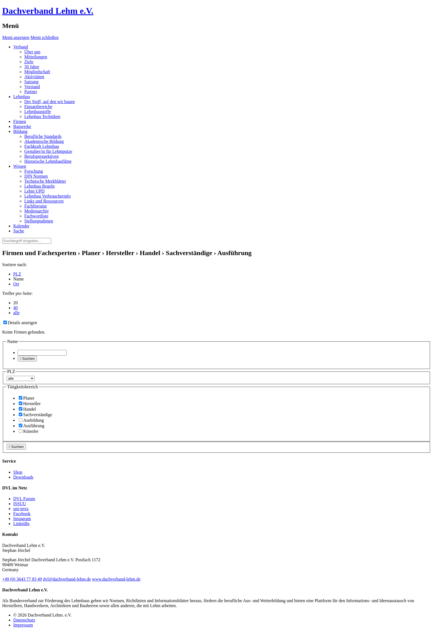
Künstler (28, 431)
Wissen (19, 166)
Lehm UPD (34, 191)
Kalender (21, 226)
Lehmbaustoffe (37, 111)
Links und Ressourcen (44, 201)
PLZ (17, 274)
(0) (22, 579)
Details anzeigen (20, 322)
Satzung (31, 81)
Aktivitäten (34, 76)
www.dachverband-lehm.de (116, 579)
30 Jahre (31, 66)
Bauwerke (22, 126)
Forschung (33, 171)
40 (15, 307)
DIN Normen (36, 176)
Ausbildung (31, 420)
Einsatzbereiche (38, 106)
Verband (20, 46)
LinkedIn (21, 523)
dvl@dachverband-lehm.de (67, 579)
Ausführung (31, 425)
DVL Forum (24, 498)
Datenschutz (24, 620)
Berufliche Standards (43, 136)
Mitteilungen (35, 56)
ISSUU (19, 503)
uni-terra (20, 508)
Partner (30, 91)
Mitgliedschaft (37, 71)
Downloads (23, 477)
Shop (17, 472)
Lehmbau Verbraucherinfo (47, 196)
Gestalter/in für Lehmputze (48, 151)
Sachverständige (35, 414)
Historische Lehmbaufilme (48, 161)
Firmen (19, 121)
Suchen (27, 358)
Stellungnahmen (38, 221)
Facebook (21, 513)
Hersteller (30, 403)
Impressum (23, 625)
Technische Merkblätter (45, 181)
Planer (27, 398)
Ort (16, 284)
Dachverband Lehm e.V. (47, 11)
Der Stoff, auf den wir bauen (49, 101)
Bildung (20, 131)
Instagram (22, 518)
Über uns (32, 51)
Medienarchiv (36, 211)
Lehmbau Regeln (39, 186)
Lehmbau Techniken (42, 116)
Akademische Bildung (44, 141)
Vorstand (32, 86)
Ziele (28, 61)
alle (16, 312)
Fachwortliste (36, 216)
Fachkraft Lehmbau (41, 146)
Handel (27, 409)
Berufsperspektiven (41, 156)
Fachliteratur (35, 206)
